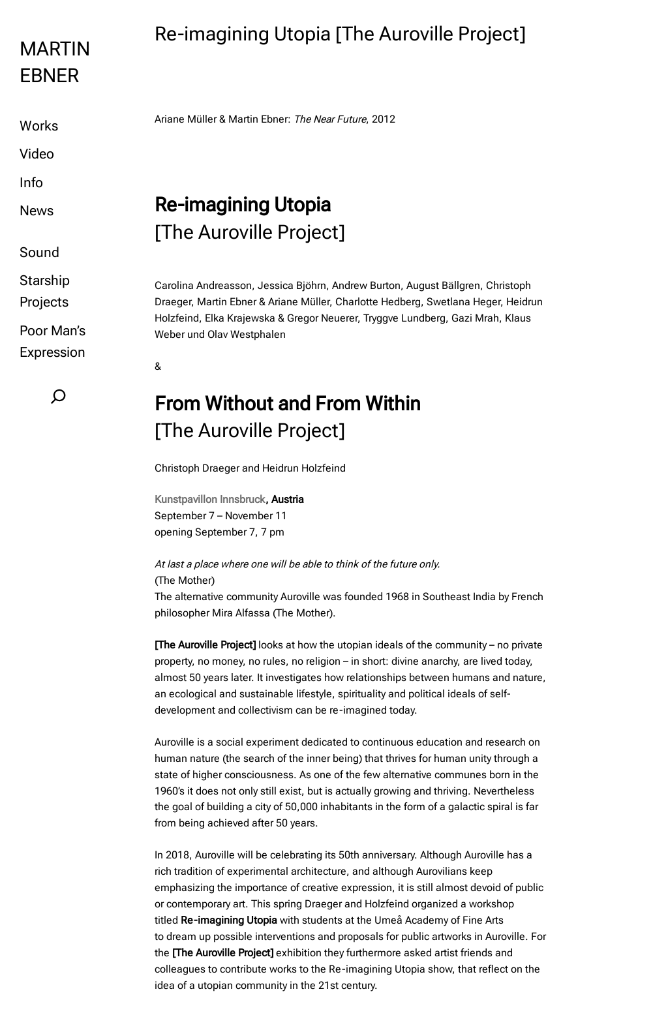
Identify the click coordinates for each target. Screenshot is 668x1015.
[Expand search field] (59, 397)
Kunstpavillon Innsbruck (210, 500)
